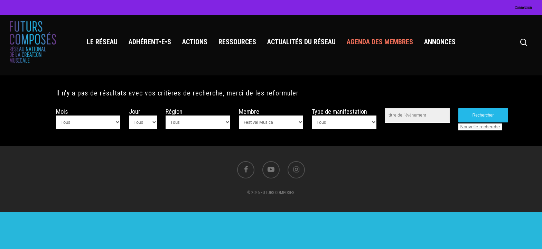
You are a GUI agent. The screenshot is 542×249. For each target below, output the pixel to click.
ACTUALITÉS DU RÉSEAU (301, 42)
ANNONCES (440, 42)
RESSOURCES (237, 42)
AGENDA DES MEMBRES (380, 42)
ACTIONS (194, 42)
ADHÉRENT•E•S (150, 42)
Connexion (523, 7)
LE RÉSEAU (102, 42)
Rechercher (483, 115)
